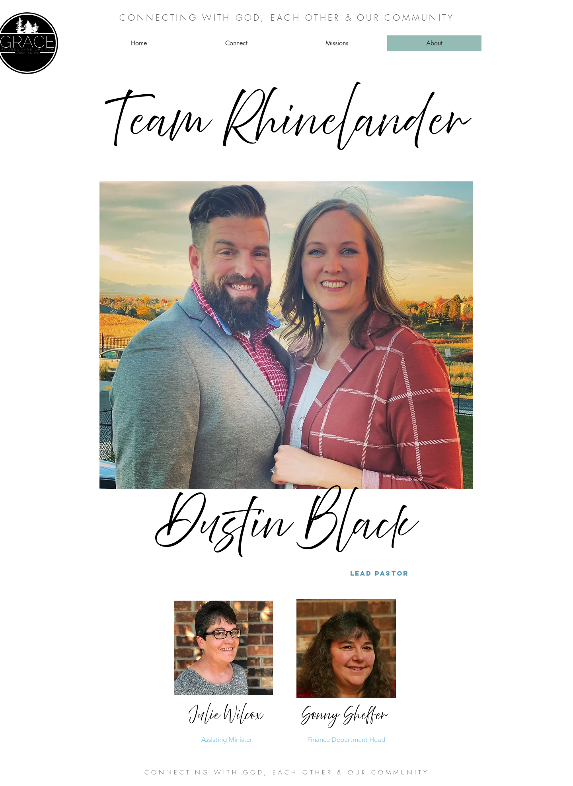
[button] (236, 43)
